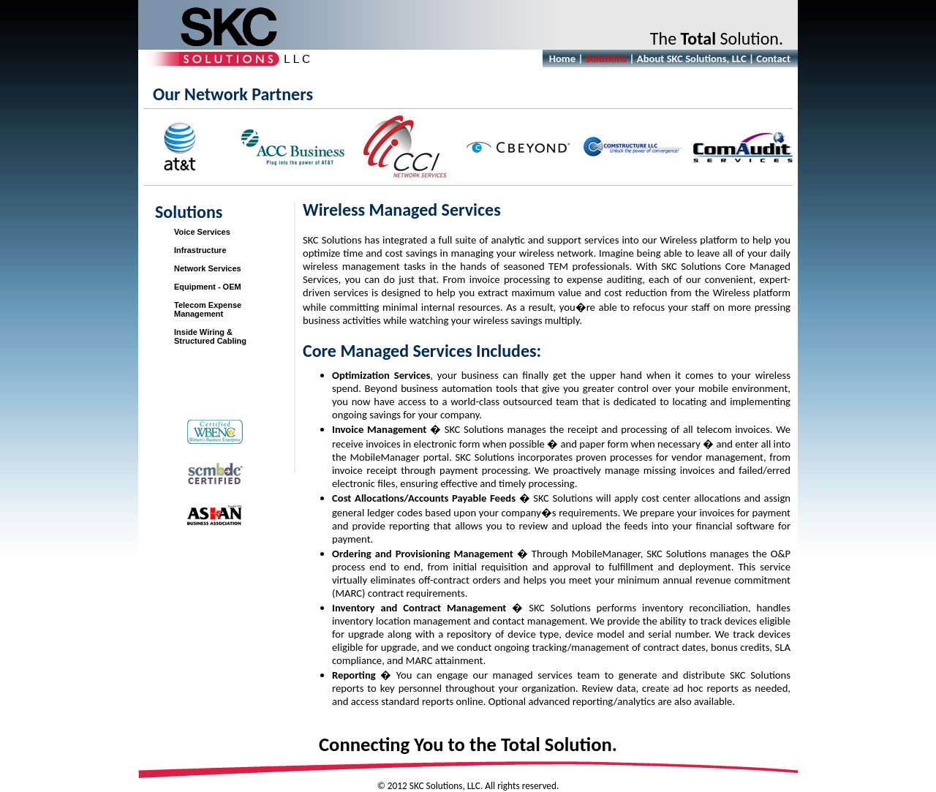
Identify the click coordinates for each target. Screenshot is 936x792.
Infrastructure (200, 250)
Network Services (207, 268)
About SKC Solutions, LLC (692, 58)
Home (562, 58)
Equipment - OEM (207, 286)
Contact (773, 58)
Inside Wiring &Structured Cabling (210, 336)
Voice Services (202, 231)
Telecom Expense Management (207, 309)
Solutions (606, 58)
